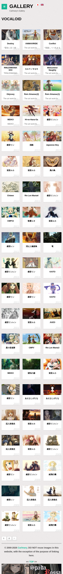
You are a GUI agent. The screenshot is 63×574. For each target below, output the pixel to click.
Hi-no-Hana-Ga (31, 120)
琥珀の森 (31, 373)
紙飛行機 (52, 474)
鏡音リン (10, 145)
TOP (31, 561)
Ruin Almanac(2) (31, 94)
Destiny (10, 44)
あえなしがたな (31, 398)
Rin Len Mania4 (31, 195)
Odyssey (10, 94)
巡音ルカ (10, 170)
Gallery (21, 6)
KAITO (52, 272)
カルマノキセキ (31, 69)
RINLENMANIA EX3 (10, 69)
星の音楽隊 (10, 348)
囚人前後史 (10, 424)
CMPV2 (10, 221)
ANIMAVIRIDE (31, 44)
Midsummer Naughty (52, 69)
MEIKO (11, 120)
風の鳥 (52, 170)
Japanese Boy (52, 145)
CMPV (31, 348)
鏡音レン (10, 246)
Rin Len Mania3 (52, 348)
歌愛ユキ (31, 221)
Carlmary (22, 547)
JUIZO (52, 322)
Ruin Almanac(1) (52, 94)
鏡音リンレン (52, 120)
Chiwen (10, 195)
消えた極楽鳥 (31, 246)
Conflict (52, 44)
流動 (31, 145)
